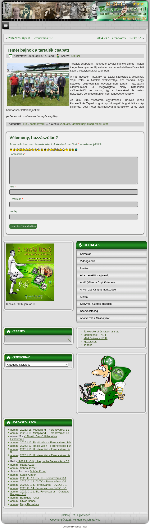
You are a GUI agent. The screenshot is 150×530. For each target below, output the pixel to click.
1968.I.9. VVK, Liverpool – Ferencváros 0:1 (43, 461)
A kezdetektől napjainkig (94, 275)
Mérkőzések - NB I (94, 334)
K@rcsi (75, 55)
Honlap (13, 211)
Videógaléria (87, 261)
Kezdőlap (85, 253)
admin (14, 429)
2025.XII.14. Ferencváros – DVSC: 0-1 (43, 484)
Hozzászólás (17, 154)
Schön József (28, 468)
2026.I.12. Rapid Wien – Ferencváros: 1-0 (45, 442)
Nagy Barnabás (29, 504)
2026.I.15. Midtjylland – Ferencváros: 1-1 (44, 429)
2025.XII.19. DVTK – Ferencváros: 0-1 (43, 478)
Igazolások (89, 341)
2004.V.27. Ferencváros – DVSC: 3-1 (119, 38)
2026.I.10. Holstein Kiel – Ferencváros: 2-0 (40, 450)
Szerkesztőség (89, 311)
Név (12, 186)
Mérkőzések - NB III (95, 338)
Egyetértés (83, 515)
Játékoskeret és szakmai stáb (101, 331)
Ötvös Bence (28, 501)
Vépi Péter (101, 123)
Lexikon (84, 268)
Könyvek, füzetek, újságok (96, 303)
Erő (73, 515)
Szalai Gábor (28, 474)
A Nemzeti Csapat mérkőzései (98, 289)
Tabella (87, 344)
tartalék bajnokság (83, 123)
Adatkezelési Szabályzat (94, 318)
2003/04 (65, 123)
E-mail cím (16, 199)
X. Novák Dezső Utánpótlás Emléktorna (33, 438)
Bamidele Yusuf (29, 497)
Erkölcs (64, 515)
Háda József (27, 464)
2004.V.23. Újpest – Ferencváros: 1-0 (30, 38)
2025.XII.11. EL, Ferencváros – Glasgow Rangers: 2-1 (39, 493)
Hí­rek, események (33, 123)
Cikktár (84, 296)
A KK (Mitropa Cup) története (97, 282)
